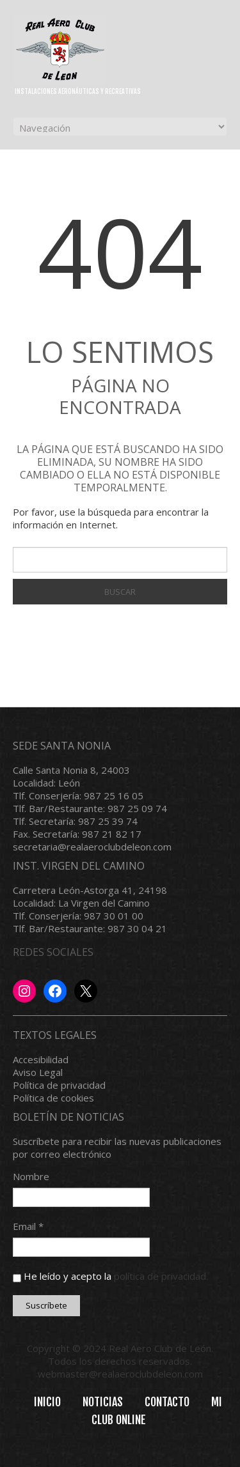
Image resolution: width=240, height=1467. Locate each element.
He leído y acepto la (110, 1276)
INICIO (47, 1402)
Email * (28, 1226)
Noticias (103, 1402)
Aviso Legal (38, 1072)
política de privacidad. (161, 1276)
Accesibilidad (40, 1059)
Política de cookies (53, 1097)
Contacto (167, 1402)
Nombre (31, 1176)
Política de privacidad (59, 1085)
